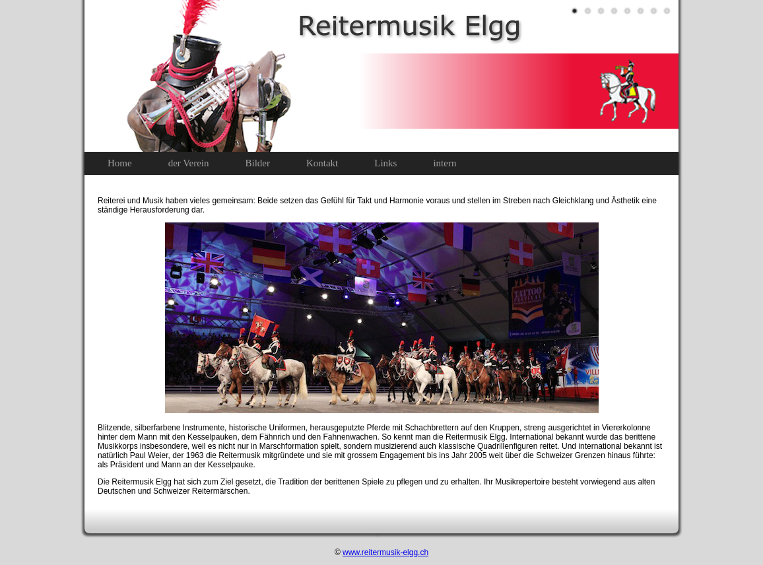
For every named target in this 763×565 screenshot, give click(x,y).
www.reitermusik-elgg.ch (385, 552)
